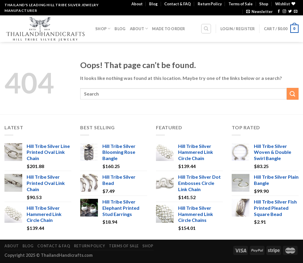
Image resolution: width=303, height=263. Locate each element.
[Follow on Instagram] (284, 11)
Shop (263, 3)
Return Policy (210, 3)
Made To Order (168, 28)
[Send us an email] (295, 11)
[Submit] (293, 93)
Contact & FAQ (177, 3)
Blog (153, 3)
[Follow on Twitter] (290, 11)
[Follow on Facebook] (279, 11)
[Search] (206, 28)
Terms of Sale (240, 3)
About (137, 3)
